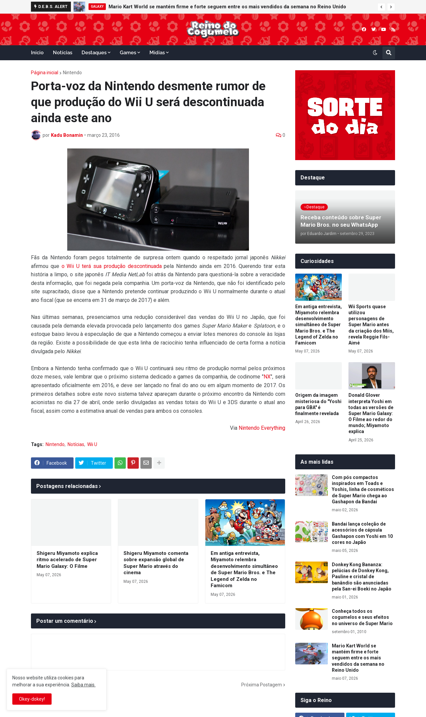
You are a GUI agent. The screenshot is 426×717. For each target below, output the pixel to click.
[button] (381, 7)
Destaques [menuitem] (94, 53)
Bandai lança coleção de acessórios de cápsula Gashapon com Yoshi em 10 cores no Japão (362, 533)
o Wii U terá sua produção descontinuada (112, 266)
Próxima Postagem (261, 684)
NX (267, 376)
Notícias (76, 444)
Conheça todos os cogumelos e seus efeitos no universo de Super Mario (362, 617)
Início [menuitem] (37, 53)
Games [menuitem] (128, 53)
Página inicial (44, 72)
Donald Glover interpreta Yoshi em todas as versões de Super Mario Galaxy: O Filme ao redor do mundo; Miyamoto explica (370, 413)
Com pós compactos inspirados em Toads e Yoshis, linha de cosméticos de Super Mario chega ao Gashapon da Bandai (363, 489)
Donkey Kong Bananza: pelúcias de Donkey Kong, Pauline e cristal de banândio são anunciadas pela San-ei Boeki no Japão (361, 577)
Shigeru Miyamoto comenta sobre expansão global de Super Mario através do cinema (155, 563)
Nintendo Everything (262, 428)
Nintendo (72, 72)
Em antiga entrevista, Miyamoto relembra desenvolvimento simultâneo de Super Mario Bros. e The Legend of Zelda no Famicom (244, 569)
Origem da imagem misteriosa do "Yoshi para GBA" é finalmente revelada (318, 404)
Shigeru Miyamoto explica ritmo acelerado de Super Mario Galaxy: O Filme (67, 559)
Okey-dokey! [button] (32, 699)
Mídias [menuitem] (157, 53)
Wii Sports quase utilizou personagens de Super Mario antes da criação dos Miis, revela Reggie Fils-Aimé (371, 325)
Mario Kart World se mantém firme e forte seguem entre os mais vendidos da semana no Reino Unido (227, 7)
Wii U (92, 444)
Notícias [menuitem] (62, 53)
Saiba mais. (83, 684)
